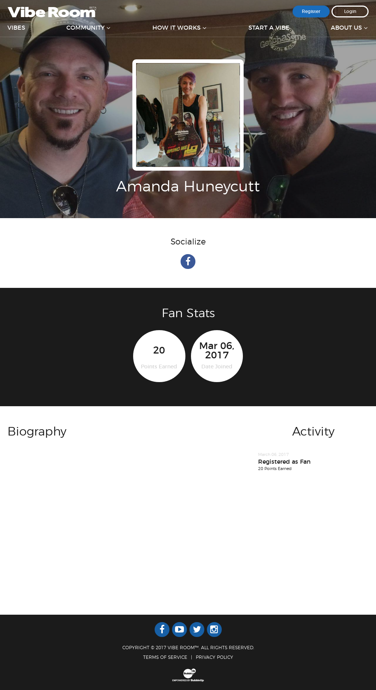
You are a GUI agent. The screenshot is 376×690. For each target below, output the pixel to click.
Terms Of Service (165, 657)
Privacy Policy (214, 657)
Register (311, 11)
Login (350, 11)
